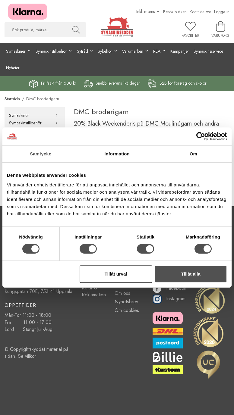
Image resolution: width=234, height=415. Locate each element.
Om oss (122, 293)
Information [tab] (117, 153)
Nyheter (13, 68)
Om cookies (127, 310)
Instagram (169, 298)
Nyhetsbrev (126, 301)
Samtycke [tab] (40, 153)
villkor (30, 356)
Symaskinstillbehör (34, 123)
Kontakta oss (200, 12)
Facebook (169, 288)
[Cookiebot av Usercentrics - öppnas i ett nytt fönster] (200, 136)
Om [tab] (193, 153)
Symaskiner (34, 115)
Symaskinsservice (208, 51)
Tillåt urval (116, 273)
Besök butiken (175, 12)
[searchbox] (35, 29)
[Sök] (76, 29)
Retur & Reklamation (94, 291)
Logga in (221, 12)
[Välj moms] (148, 11)
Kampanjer (179, 51)
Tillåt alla (191, 273)
